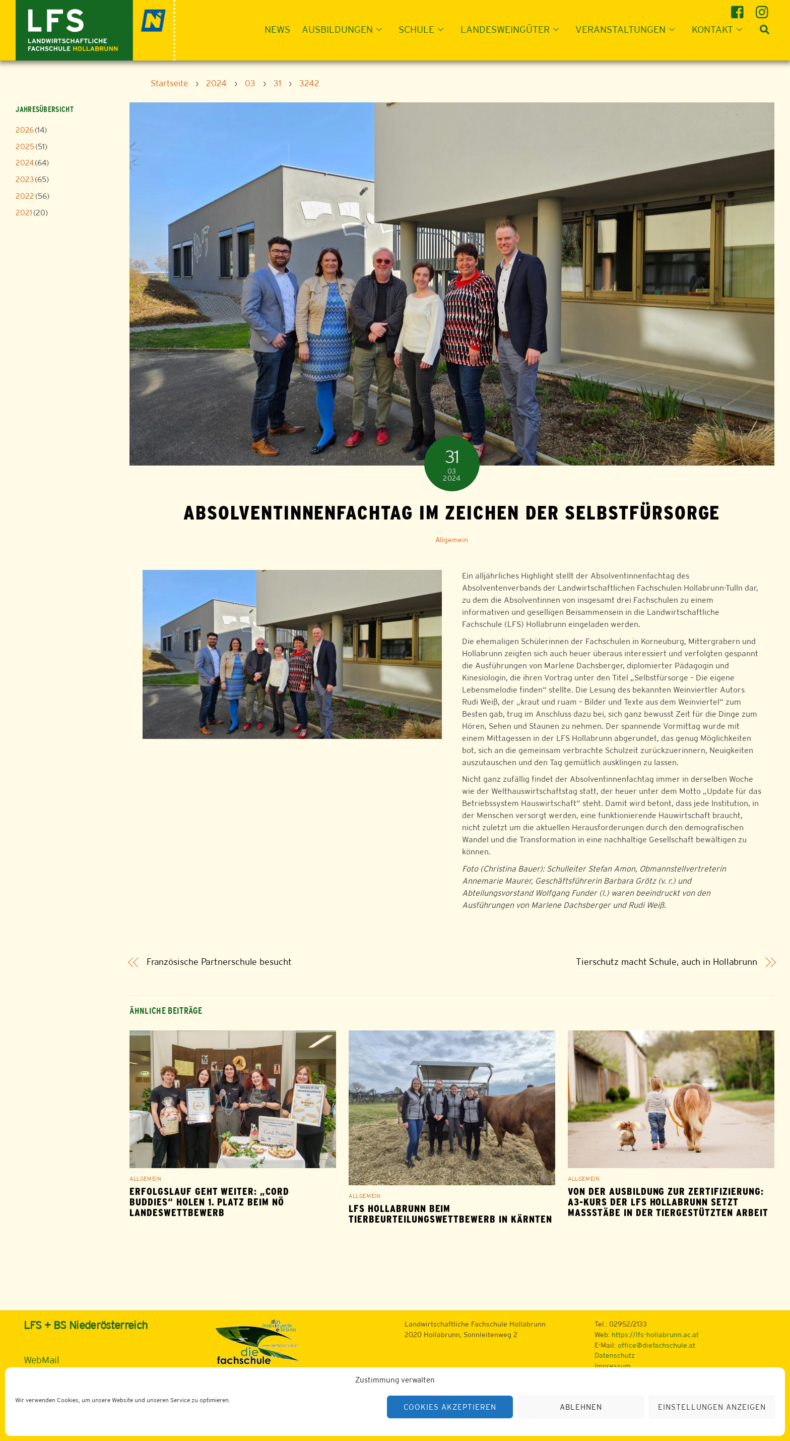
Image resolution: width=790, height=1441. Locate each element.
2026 (25, 130)
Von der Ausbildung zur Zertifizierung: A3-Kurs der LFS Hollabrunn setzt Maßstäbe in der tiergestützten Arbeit (668, 1202)
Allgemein (451, 540)
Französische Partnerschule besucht (219, 962)
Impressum (613, 1366)
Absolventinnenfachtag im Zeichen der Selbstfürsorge (451, 512)
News (277, 29)
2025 (25, 146)
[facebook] (739, 8)
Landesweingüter (512, 29)
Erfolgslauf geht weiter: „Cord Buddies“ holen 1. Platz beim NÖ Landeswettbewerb (209, 1202)
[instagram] (763, 8)
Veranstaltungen (628, 29)
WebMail (41, 1359)
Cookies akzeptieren (450, 1407)
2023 (25, 179)
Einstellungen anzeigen (711, 1407)
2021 (24, 212)
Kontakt (720, 29)
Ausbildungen (345, 29)
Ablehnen (581, 1407)
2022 (25, 196)
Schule (424, 29)
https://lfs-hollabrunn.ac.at (655, 1335)
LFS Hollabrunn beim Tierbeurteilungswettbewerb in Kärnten (450, 1214)
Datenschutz (615, 1355)
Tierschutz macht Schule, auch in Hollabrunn (666, 962)
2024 (25, 162)
